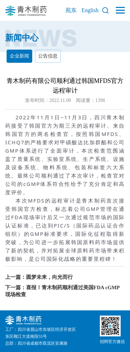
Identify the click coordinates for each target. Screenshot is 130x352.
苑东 (71, 10)
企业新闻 (19, 56)
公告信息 (48, 56)
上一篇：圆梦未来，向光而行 (39, 277)
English (89, 10)
